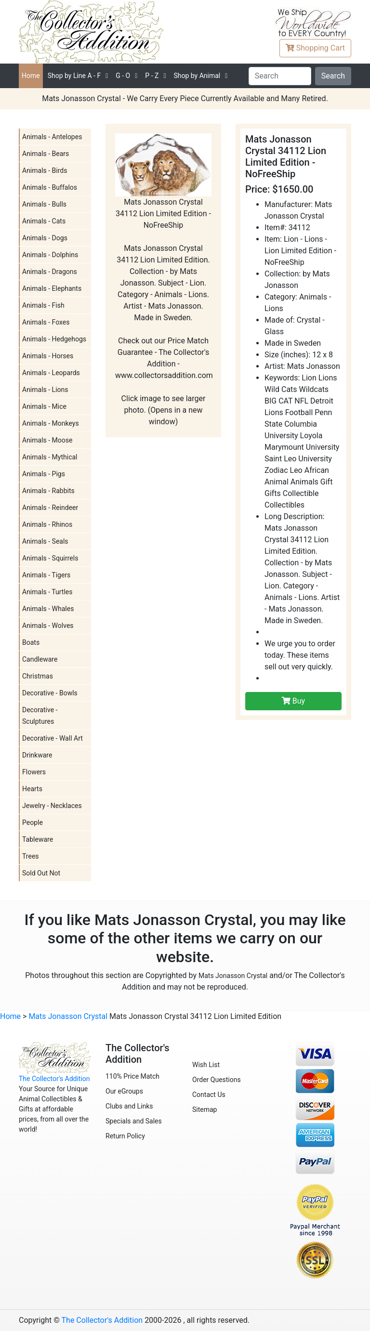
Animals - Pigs (43, 474)
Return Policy (125, 1136)
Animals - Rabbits (48, 491)
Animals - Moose (47, 440)
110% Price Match (132, 1076)
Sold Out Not (41, 873)
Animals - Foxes (46, 322)
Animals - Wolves (48, 625)
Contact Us (208, 1094)
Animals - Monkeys (50, 423)
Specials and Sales (134, 1121)
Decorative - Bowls (50, 693)
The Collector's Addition (54, 1079)
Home (31, 75)
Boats (31, 642)
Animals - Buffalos (49, 187)
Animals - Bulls (44, 204)
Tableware (37, 839)
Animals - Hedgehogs (54, 339)
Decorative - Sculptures (39, 715)
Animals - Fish (43, 305)
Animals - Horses (47, 356)
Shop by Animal (196, 75)
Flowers (34, 772)
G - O (123, 75)
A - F (74, 75)
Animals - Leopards (51, 373)
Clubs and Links (129, 1106)
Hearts (32, 789)
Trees (30, 856)
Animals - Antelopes (52, 137)
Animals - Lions (45, 389)
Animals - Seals (45, 541)
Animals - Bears (45, 153)
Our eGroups (124, 1091)
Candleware (39, 659)
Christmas (37, 676)
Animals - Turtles (47, 592)
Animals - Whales (48, 609)
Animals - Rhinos (47, 524)
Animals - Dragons (49, 271)
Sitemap (204, 1109)
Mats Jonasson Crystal (232, 975)
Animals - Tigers (46, 575)
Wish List (206, 1065)
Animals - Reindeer (50, 507)
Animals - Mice (44, 406)
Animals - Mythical (50, 457)
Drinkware (37, 755)
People (32, 822)
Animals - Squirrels (50, 558)
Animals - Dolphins (50, 255)
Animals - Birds (44, 170)
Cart (315, 47)
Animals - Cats (44, 221)
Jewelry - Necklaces (52, 805)
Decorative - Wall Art (52, 738)
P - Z (152, 75)
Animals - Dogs (44, 238)
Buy (293, 700)
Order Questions (216, 1079)
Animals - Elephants (51, 288)
